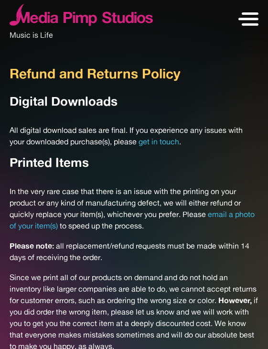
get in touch (159, 141)
